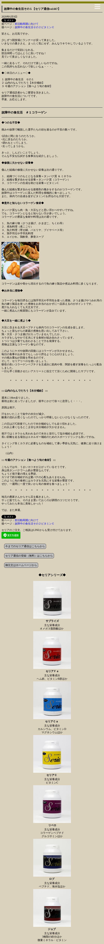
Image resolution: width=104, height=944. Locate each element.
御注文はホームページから (21, 565)
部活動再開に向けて (27, 23)
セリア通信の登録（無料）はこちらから (29, 555)
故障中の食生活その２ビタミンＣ (34, 27)
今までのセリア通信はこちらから (25, 546)
